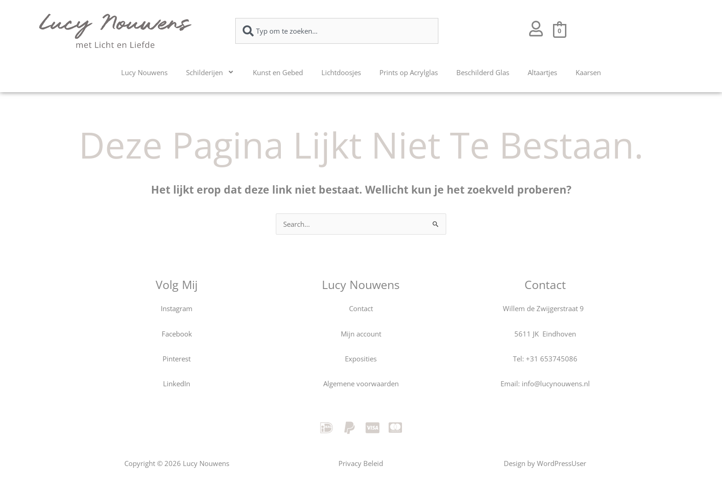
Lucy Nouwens (144, 72)
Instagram (176, 308)
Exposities (361, 358)
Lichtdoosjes (341, 72)
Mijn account (361, 333)
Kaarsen (588, 72)
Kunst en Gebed (278, 72)
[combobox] (336, 31)
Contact (361, 308)
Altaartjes (542, 72)
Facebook (177, 333)
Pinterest (177, 358)
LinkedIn (176, 383)
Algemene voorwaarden (361, 383)
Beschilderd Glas (482, 72)
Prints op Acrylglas (408, 72)
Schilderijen (210, 72)
